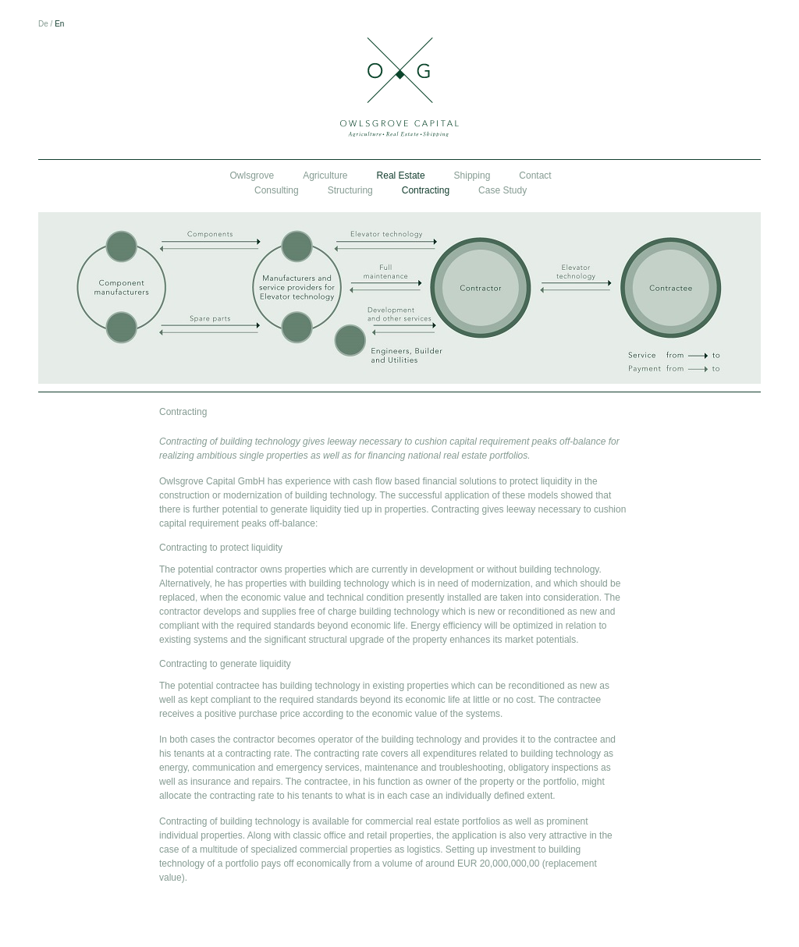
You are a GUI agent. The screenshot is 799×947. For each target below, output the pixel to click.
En (59, 24)
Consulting (276, 190)
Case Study (502, 190)
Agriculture (325, 175)
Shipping (472, 175)
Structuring (350, 190)
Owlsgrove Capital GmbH (399, 87)
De (43, 24)
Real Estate (401, 175)
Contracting (425, 190)
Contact (535, 175)
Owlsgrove (252, 175)
